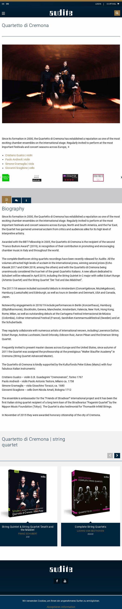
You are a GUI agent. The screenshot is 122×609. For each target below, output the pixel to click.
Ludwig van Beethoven (90, 531)
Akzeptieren (54, 606)
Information (68, 606)
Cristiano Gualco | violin (18, 155)
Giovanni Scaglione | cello (20, 167)
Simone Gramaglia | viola (19, 163)
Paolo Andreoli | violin (17, 159)
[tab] (6, 199)
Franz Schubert (27, 534)
